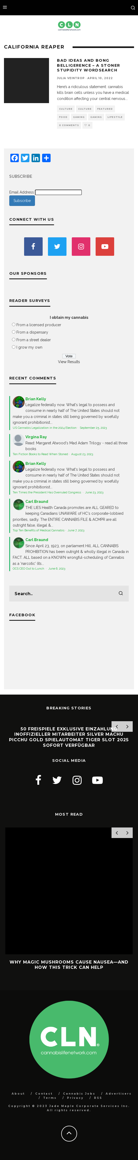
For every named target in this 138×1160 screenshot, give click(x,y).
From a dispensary (32, 332)
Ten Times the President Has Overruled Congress (47, 492)
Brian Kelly (35, 399)
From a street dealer (33, 340)
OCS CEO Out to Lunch (29, 568)
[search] (121, 593)
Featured (105, 109)
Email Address (21, 192)
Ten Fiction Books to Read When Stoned (40, 454)
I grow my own (29, 347)
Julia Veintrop (71, 78)
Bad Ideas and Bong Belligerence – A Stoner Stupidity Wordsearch (88, 65)
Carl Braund (36, 501)
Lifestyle (115, 117)
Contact (44, 1093)
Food (63, 117)
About (18, 1093)
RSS (98, 1098)
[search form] (69, 593)
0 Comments (69, 125)
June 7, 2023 (76, 530)
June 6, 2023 (56, 568)
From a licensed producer (38, 325)
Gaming (79, 117)
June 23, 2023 (94, 492)
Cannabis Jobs (79, 1093)
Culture (66, 109)
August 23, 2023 (82, 454)
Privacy (75, 1098)
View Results (69, 362)
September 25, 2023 (93, 428)
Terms (50, 1098)
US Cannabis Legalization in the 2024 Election (45, 428)
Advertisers (119, 1093)
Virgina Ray (36, 437)
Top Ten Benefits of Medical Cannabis (38, 530)
